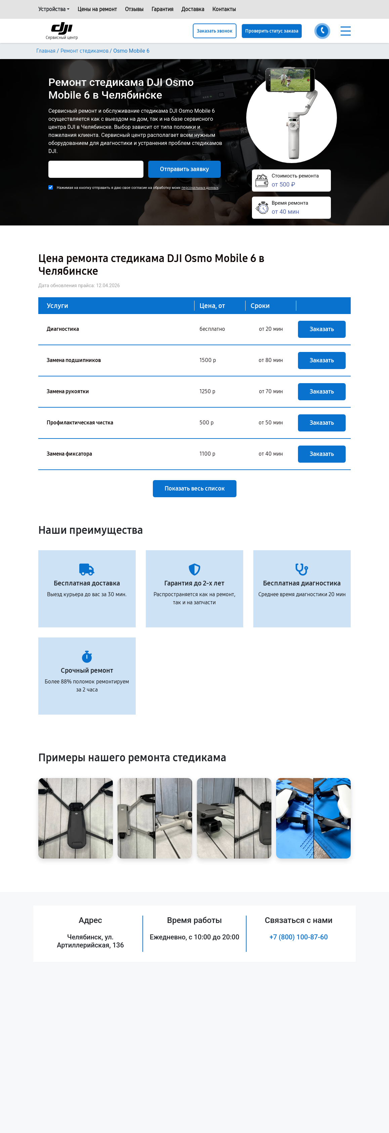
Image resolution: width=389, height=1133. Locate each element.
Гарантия (162, 9)
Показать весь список (195, 488)
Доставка (192, 9)
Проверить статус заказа (271, 31)
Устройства (52, 9)
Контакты (224, 9)
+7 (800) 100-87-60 (298, 937)
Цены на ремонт (97, 9)
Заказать (322, 329)
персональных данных (199, 188)
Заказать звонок (214, 31)
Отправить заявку (184, 169)
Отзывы (134, 9)
